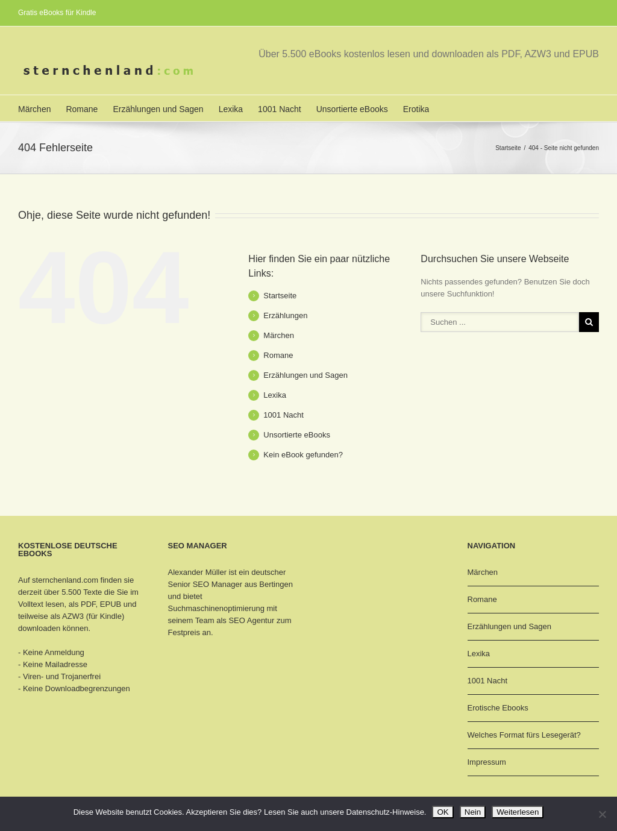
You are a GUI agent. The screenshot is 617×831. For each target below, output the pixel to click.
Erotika (416, 109)
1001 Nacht (279, 109)
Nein (473, 812)
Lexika (231, 109)
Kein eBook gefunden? (303, 454)
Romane (82, 109)
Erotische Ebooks (498, 707)
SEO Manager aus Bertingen (243, 584)
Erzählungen (285, 315)
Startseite (508, 148)
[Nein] (602, 814)
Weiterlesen (517, 812)
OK (442, 812)
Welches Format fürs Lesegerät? (524, 734)
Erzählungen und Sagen (158, 109)
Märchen (34, 109)
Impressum (487, 762)
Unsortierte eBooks (352, 109)
